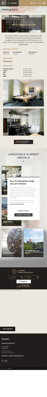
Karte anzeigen (7, 329)
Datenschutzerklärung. (17, 204)
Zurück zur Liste (22, 142)
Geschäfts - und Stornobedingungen (13, 356)
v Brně (13, 290)
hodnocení (18, 290)
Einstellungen (23, 211)
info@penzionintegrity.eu (23, 286)
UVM (9, 368)
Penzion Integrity (5, 290)
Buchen (14, 3)
